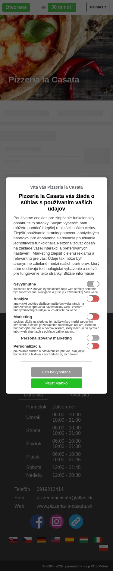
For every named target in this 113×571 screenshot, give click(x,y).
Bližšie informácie (79, 273)
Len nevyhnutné (56, 372)
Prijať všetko (57, 383)
